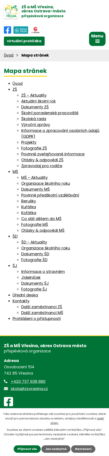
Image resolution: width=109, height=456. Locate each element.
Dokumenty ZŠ (35, 107)
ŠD (15, 236)
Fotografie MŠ (34, 224)
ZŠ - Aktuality (34, 95)
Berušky (28, 201)
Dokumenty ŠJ (35, 283)
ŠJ (15, 265)
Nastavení (83, 449)
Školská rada (33, 118)
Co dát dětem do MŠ (41, 218)
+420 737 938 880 (28, 381)
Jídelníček (31, 277)
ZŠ (15, 89)
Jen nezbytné (56, 449)
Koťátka (28, 212)
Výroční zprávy (35, 124)
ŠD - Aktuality (34, 242)
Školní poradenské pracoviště (49, 113)
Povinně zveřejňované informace (53, 154)
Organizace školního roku (45, 183)
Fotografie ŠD (34, 259)
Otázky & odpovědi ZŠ (42, 160)
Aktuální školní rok (38, 101)
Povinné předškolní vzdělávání (50, 195)
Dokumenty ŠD (35, 254)
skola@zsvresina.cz (29, 388)
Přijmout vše (27, 449)
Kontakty (21, 301)
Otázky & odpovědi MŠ (43, 230)
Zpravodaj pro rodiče (41, 165)
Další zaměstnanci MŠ (42, 312)
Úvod (8, 55)
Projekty (28, 142)
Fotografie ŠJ (34, 289)
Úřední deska (25, 295)
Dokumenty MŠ (35, 189)
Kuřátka (28, 207)
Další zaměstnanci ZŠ (41, 307)
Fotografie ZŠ (34, 148)
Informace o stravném (43, 271)
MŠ (15, 171)
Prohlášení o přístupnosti (37, 318)
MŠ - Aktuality (34, 177)
